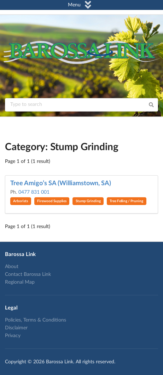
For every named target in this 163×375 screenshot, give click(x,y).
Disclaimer (16, 327)
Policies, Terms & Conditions (35, 320)
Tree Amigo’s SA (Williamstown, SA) (60, 183)
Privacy (13, 335)
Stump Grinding (88, 201)
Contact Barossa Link (28, 274)
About (11, 266)
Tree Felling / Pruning (126, 201)
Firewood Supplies (51, 201)
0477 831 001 (34, 192)
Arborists (20, 201)
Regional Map (20, 282)
